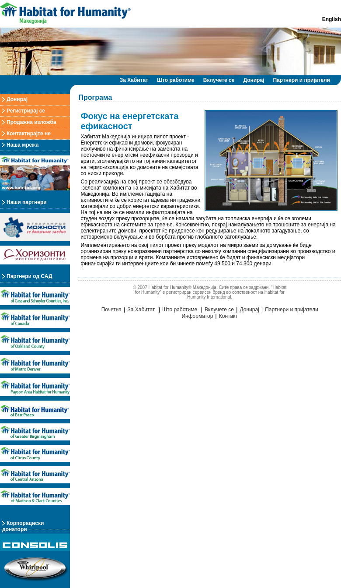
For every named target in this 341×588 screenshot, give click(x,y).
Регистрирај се (26, 111)
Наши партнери (27, 202)
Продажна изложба (31, 122)
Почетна (111, 309)
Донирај (253, 80)
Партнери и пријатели (301, 80)
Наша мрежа (22, 145)
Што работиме (176, 80)
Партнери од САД (29, 276)
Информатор (197, 316)
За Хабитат (134, 80)
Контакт (228, 316)
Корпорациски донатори (23, 526)
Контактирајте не (29, 133)
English (331, 19)
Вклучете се (219, 80)
